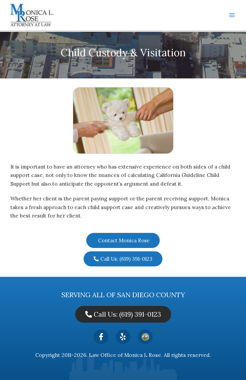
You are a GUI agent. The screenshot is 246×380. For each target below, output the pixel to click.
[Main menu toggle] (232, 15)
